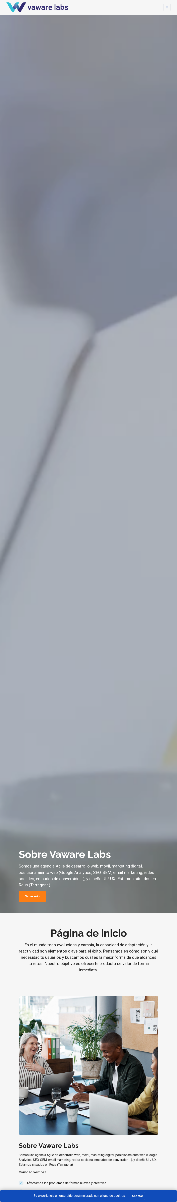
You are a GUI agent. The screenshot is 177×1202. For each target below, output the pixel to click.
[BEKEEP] (37, 7)
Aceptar (137, 1196)
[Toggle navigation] (167, 7)
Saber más (32, 896)
